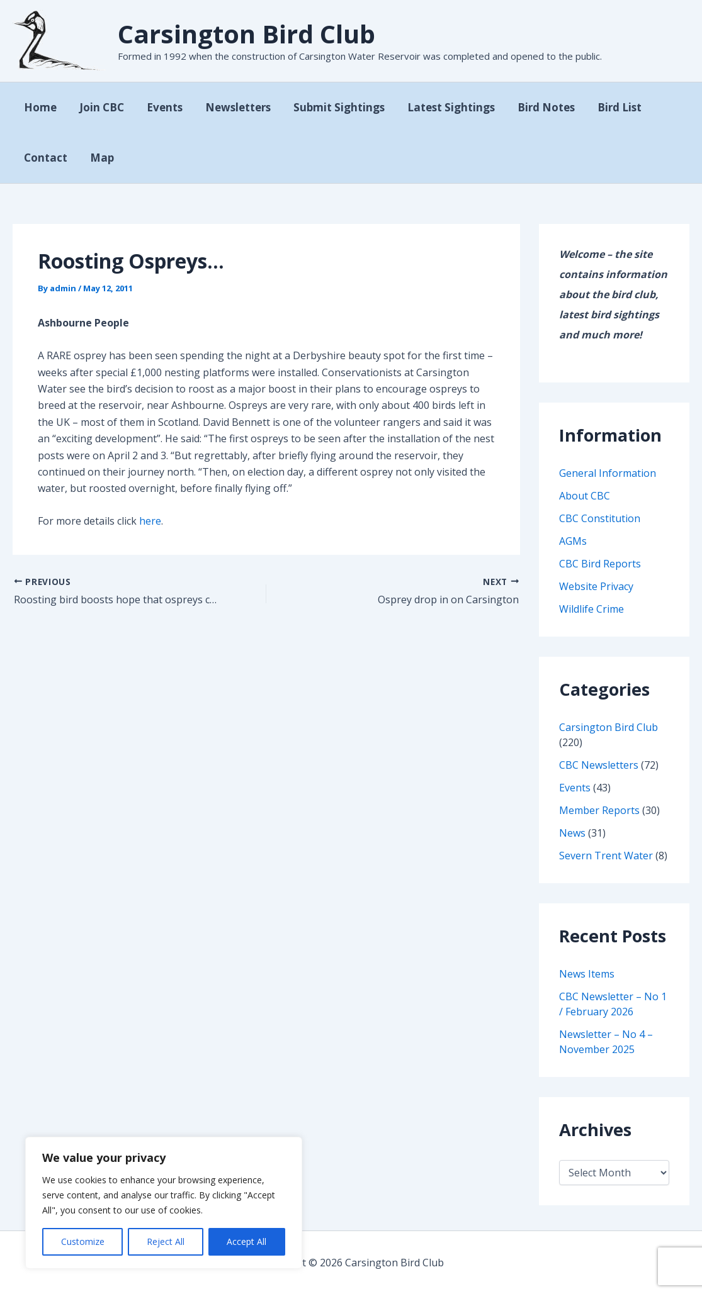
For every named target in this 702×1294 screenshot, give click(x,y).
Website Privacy (596, 586)
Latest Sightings (444, 107)
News (572, 833)
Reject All (165, 1241)
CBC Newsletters (598, 765)
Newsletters (233, 107)
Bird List (610, 107)
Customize (83, 1241)
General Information (607, 473)
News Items (586, 974)
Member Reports (599, 810)
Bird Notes (538, 107)
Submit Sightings (333, 107)
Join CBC (99, 107)
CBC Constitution (599, 518)
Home (39, 107)
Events (161, 107)
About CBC (584, 496)
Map (100, 157)
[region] (163, 1203)
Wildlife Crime (591, 609)
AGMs (573, 541)
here (150, 521)
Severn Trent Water (606, 855)
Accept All (246, 1241)
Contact (45, 157)
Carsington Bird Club (246, 33)
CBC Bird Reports (600, 564)
